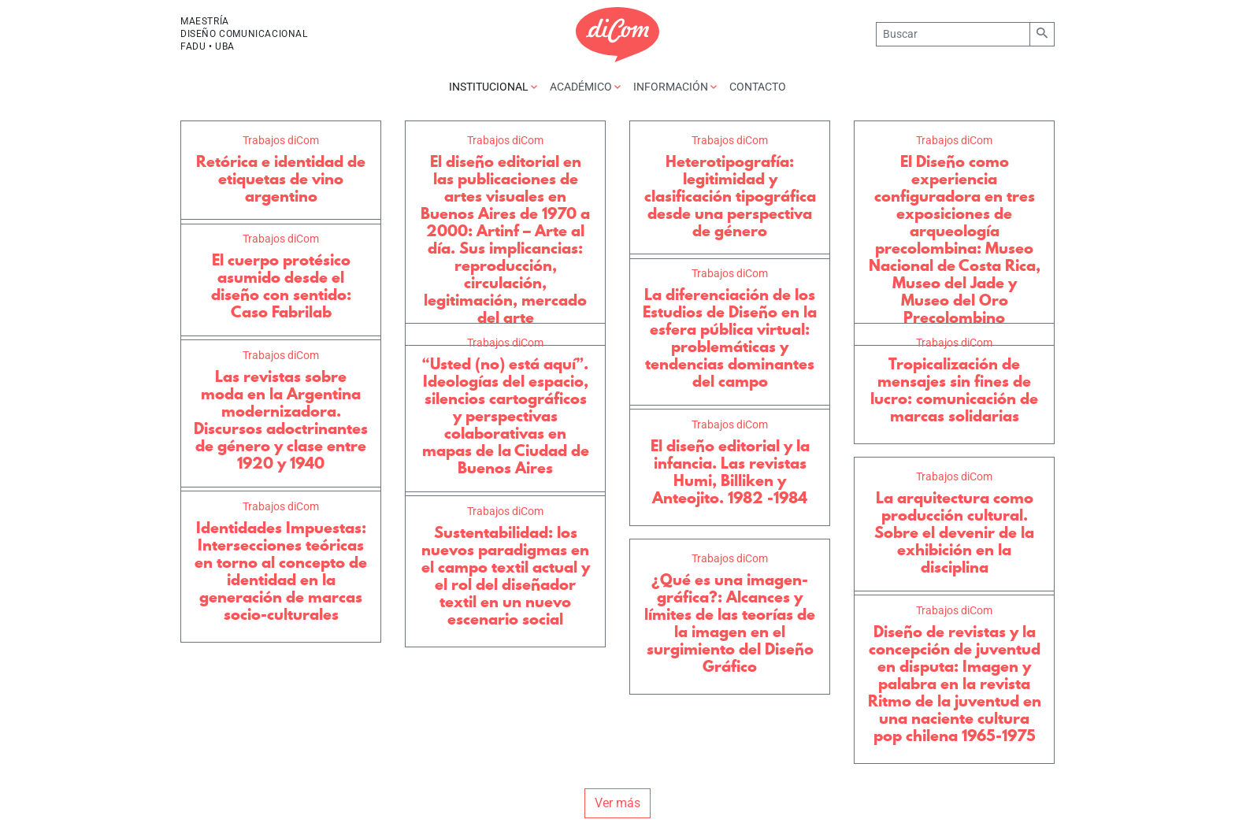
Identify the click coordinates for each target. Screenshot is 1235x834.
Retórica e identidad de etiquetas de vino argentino (280, 178)
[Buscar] (952, 34)
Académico (585, 86)
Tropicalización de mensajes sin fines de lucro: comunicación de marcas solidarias (954, 390)
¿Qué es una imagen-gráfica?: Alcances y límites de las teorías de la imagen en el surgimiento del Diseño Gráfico (729, 623)
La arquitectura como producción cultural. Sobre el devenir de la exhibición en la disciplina (954, 532)
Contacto (757, 86)
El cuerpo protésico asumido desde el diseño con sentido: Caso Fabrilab (281, 286)
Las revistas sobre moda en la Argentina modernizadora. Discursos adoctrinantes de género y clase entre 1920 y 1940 (281, 419)
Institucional (493, 86)
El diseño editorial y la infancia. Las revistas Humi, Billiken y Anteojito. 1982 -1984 (730, 472)
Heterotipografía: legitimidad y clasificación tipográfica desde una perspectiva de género (730, 196)
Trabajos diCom (281, 140)
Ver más (617, 802)
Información (675, 86)
